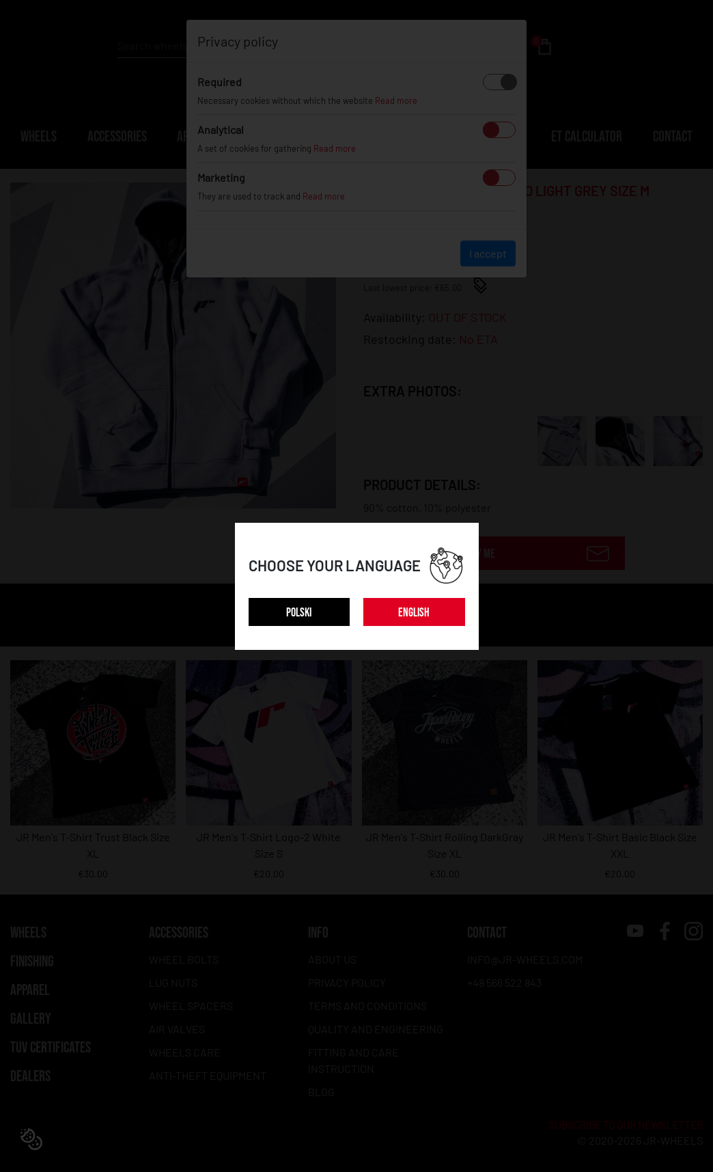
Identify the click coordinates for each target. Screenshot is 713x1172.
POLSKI (298, 612)
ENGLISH (414, 612)
